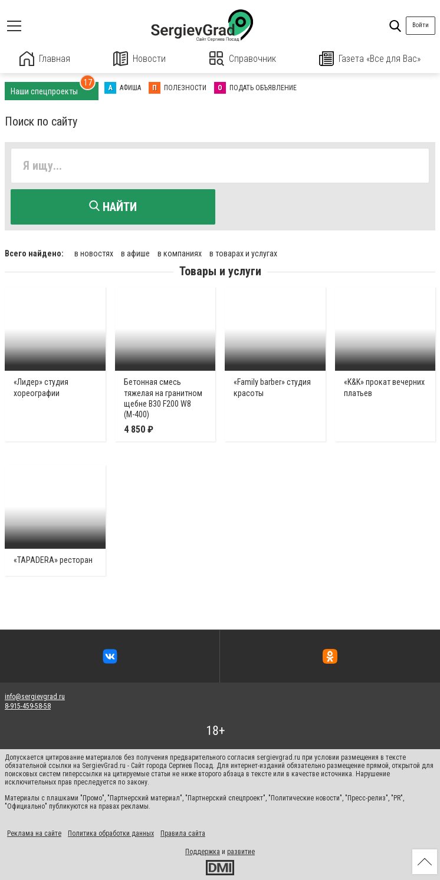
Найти (113, 207)
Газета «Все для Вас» (370, 58)
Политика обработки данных (111, 833)
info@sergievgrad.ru (35, 697)
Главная (44, 58)
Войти (420, 25)
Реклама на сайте (34, 833)
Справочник (242, 58)
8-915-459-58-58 (28, 706)
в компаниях (179, 253)
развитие (241, 852)
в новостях (93, 253)
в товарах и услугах (243, 253)
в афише (135, 253)
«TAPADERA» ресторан (53, 559)
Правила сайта (182, 833)
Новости (139, 58)
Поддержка (202, 852)
